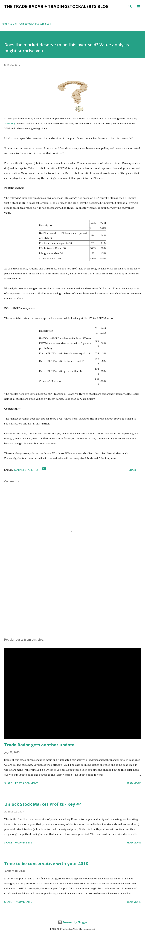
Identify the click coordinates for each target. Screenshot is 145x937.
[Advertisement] (72, 601)
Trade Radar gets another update (39, 745)
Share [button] (133, 469)
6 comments (23, 842)
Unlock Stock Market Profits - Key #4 (43, 804)
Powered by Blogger (72, 922)
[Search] (130, 6)
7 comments (23, 902)
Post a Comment (26, 783)
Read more (133, 783)
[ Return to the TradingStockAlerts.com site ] (25, 23)
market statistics (26, 469)
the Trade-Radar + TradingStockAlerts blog (56, 6)
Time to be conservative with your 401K (46, 863)
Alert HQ (9, 123)
